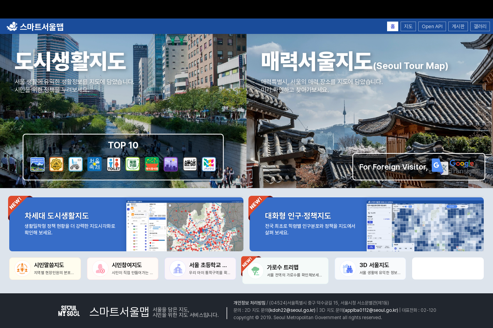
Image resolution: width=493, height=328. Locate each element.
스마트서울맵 (35, 27)
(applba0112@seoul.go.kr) (370, 310)
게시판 (458, 26)
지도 (408, 26)
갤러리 (480, 26)
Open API (432, 26)
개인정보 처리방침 (249, 303)
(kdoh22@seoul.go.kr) (291, 310)
